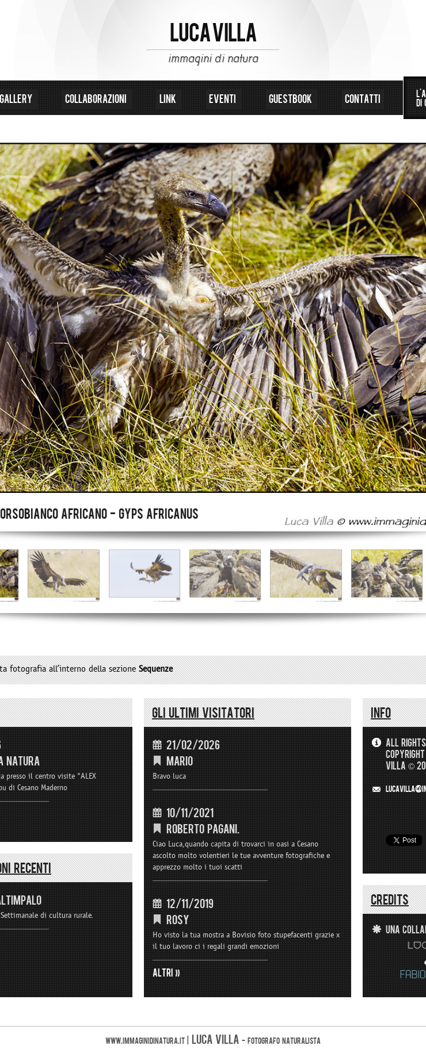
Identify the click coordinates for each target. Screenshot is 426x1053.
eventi (223, 99)
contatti (363, 99)
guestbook (291, 99)
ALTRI (163, 973)
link (168, 99)
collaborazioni (97, 99)
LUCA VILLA (213, 33)
